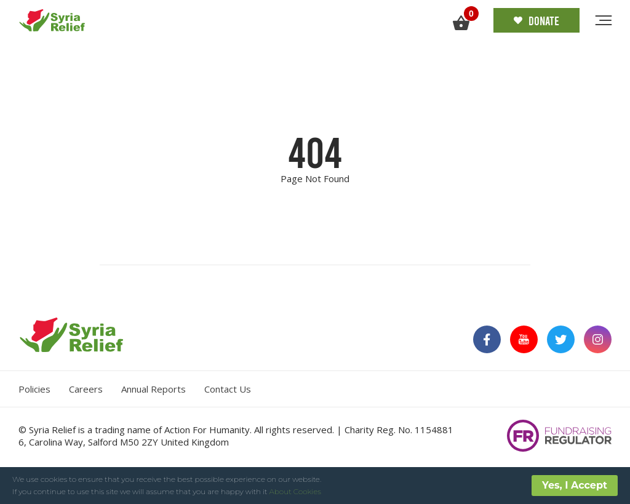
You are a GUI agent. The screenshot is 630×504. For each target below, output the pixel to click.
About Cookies (295, 491)
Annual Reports (153, 389)
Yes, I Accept (574, 485)
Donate (536, 20)
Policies (34, 389)
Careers (86, 389)
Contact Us (227, 389)
